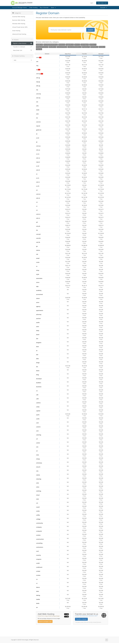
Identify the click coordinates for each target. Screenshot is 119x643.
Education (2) (52, 47)
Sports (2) (77, 44)
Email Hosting (16, 30)
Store (53, 7)
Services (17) (93, 44)
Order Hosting (33, 7)
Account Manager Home (19, 7)
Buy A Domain (44, 7)
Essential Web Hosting (18, 16)
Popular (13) (39, 44)
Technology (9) (84, 44)
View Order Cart (102, 3)
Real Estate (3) (94, 47)
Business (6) (62, 44)
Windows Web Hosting (18, 23)
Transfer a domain (81, 619)
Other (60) (39, 49)
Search (90, 30)
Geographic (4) (69, 44)
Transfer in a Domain (22, 47)
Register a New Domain (22, 43)
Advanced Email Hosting (19, 34)
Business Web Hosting (18, 20)
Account (103, 7)
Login (91, 3)
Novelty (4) (102, 47)
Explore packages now (45, 621)
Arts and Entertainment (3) (50, 44)
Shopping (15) (85, 47)
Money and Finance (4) (42, 47)
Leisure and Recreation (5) (74, 47)
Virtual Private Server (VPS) (19, 27)
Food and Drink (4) (62, 47)
